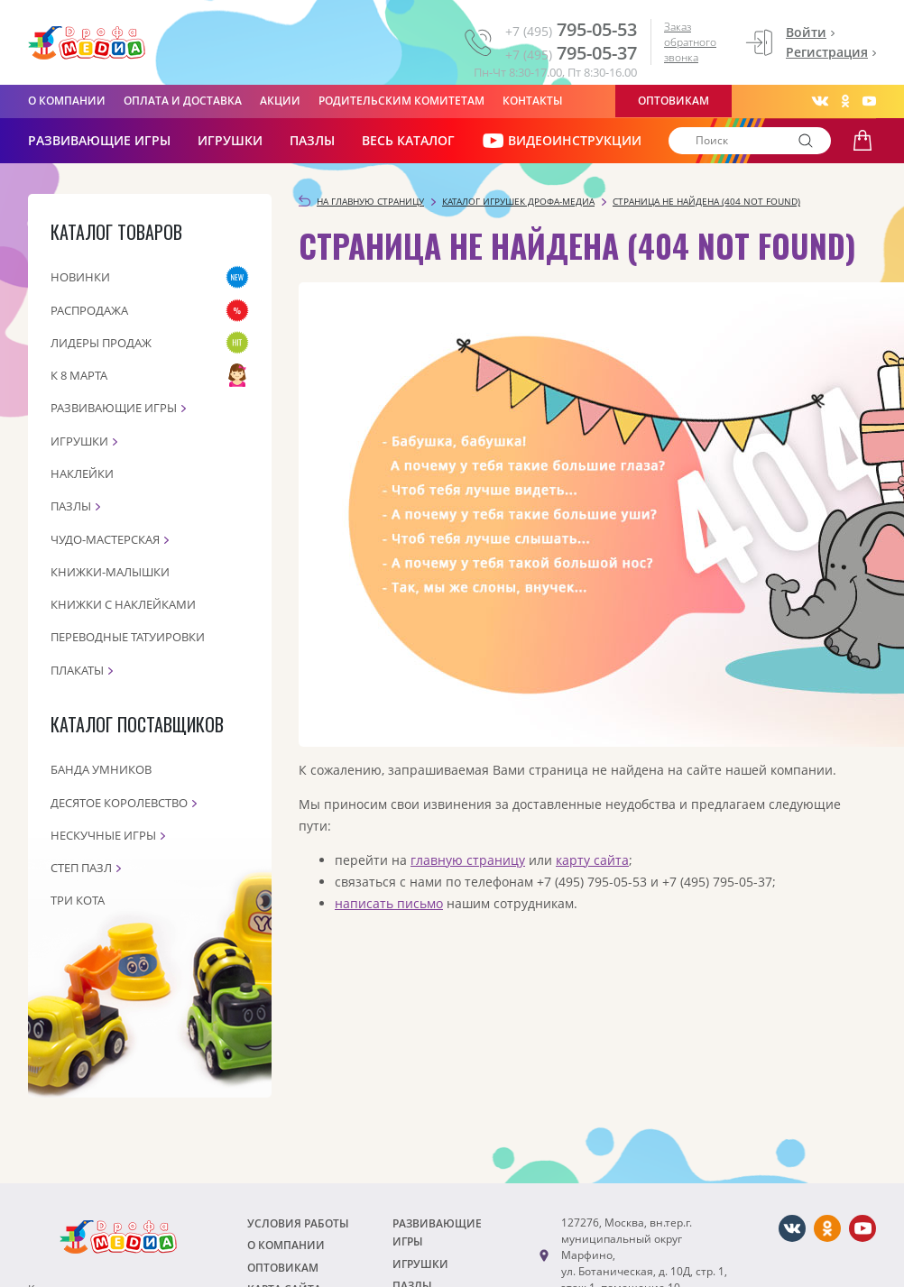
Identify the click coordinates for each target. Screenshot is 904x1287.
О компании (67, 100)
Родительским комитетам (401, 100)
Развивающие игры (114, 408)
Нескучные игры (103, 835)
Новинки (80, 277)
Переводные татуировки (128, 637)
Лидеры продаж (101, 343)
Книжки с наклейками (123, 604)
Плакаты (77, 670)
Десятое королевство (119, 803)
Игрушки (230, 140)
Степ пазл (81, 868)
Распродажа (89, 310)
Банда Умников (101, 769)
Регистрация (827, 51)
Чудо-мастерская (105, 539)
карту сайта (592, 860)
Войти (806, 32)
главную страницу (467, 860)
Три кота (78, 900)
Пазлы (312, 140)
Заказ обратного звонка (690, 42)
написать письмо (389, 903)
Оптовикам (673, 100)
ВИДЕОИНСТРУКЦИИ (561, 141)
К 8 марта (79, 375)
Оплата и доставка (183, 100)
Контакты (533, 100)
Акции (280, 100)
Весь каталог (408, 140)
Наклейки (82, 473)
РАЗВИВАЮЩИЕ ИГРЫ (99, 140)
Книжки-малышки (110, 572)
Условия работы (298, 1223)
